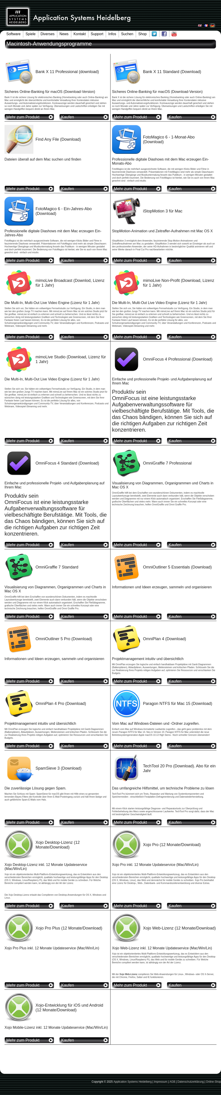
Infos (112, 34)
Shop (142, 34)
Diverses (48, 34)
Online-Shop (213, 1081)
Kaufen (67, 117)
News (64, 34)
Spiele (30, 34)
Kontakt (80, 34)
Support (97, 34)
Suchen (127, 34)
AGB (172, 1081)
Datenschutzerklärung (190, 1081)
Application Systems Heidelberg (132, 1081)
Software (13, 34)
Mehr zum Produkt (22, 117)
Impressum (160, 1081)
